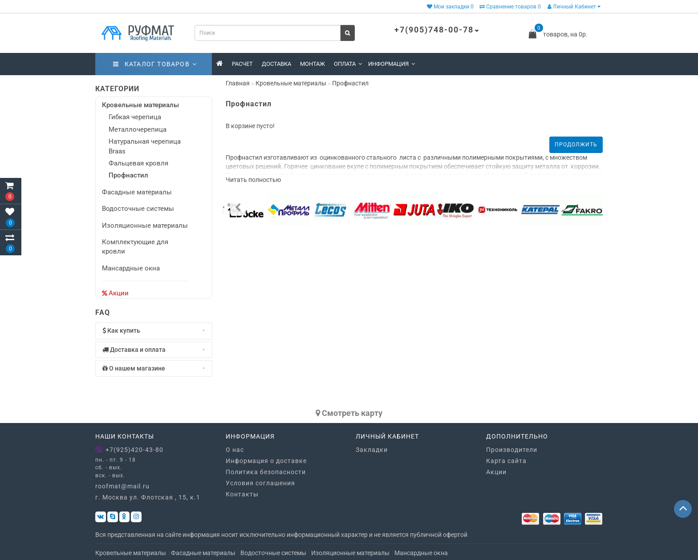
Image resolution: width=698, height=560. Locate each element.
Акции (119, 293)
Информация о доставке (266, 460)
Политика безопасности (266, 471)
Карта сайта (506, 460)
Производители (511, 449)
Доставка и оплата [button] (153, 349)
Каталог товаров (155, 64)
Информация (391, 63)
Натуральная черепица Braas (145, 146)
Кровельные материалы (140, 105)
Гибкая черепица (135, 117)
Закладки (372, 449)
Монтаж (312, 63)
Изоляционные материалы (145, 226)
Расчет (242, 63)
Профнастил (128, 175)
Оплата (348, 63)
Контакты (242, 494)
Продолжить (576, 144)
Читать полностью (253, 179)
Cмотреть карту (349, 413)
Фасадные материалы (137, 192)
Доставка (276, 63)
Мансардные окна (131, 268)
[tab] (153, 330)
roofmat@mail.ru (122, 486)
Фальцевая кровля (138, 163)
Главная (238, 83)
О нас (235, 449)
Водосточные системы (138, 209)
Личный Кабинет (574, 7)
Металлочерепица (137, 129)
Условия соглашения (260, 483)
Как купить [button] (153, 330)
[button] (593, 208)
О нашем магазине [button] (153, 368)
